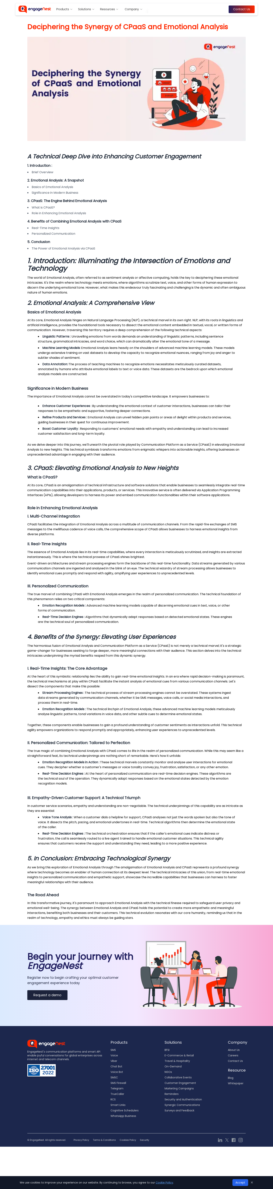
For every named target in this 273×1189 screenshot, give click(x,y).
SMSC (114, 1077)
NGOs (168, 1072)
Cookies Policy (128, 1140)
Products (64, 9)
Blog (230, 1078)
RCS (113, 1099)
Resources (109, 9)
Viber (114, 1061)
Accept (240, 1182)
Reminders (172, 1094)
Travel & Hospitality (177, 1061)
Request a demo (47, 995)
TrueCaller (117, 1094)
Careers (233, 1055)
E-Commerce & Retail (179, 1055)
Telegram (117, 1088)
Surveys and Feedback (179, 1110)
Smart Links (118, 1105)
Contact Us (241, 9)
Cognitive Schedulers (125, 1110)
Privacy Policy (81, 1140)
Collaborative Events (178, 1077)
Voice (114, 1055)
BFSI (167, 1050)
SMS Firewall (118, 1083)
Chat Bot (116, 1066)
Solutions (86, 9)
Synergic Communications (182, 1105)
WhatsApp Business (123, 1116)
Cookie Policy (164, 1182)
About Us (234, 1050)
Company (134, 9)
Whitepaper (235, 1083)
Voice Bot (117, 1072)
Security (144, 1140)
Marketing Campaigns (179, 1088)
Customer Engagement (180, 1083)
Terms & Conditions (104, 1140)
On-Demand (173, 1066)
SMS (113, 1050)
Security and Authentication (183, 1099)
